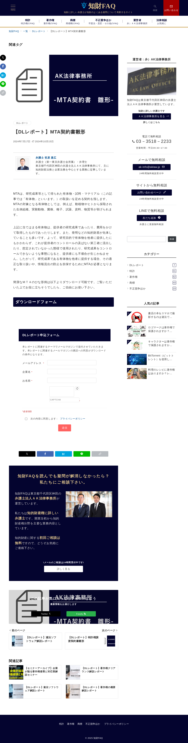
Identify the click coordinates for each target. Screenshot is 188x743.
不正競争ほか (152, 288)
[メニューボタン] (13, 8)
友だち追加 (152, 217)
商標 (152, 283)
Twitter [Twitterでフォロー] (46, 614)
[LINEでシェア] (3, 84)
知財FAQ (98, 6)
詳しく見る (63, 568)
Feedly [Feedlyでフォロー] (81, 614)
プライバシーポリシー (72, 418)
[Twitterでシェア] (3, 58)
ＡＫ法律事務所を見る (153, 116)
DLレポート (22, 123)
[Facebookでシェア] (3, 66)
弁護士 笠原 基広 (46, 157)
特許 (152, 271)
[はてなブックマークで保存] (3, 75)
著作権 (152, 277)
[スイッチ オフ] (155, 7)
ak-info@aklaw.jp (152, 167)
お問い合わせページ (151, 192)
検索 (172, 239)
